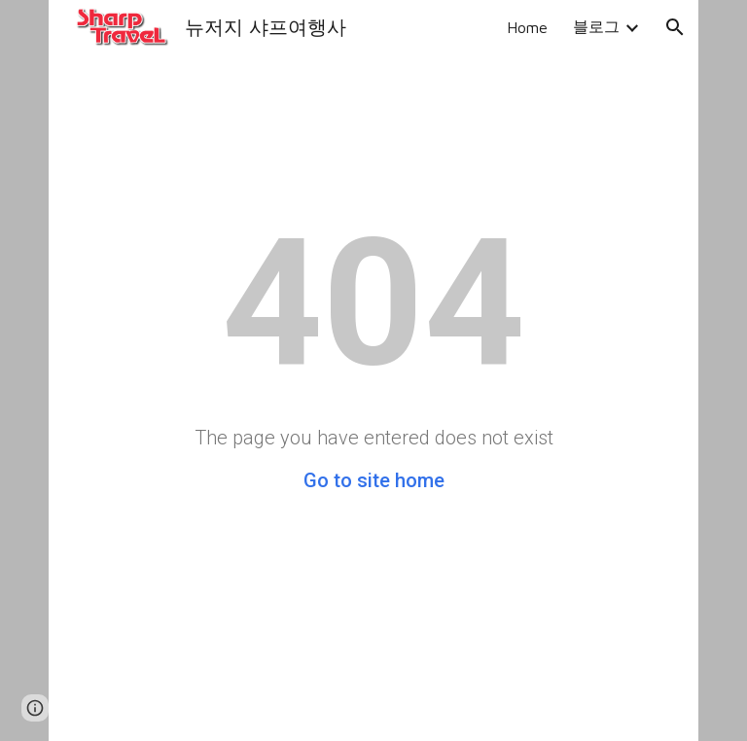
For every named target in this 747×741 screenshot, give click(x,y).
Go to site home (374, 480)
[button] (675, 27)
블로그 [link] (596, 26)
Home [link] (527, 27)
